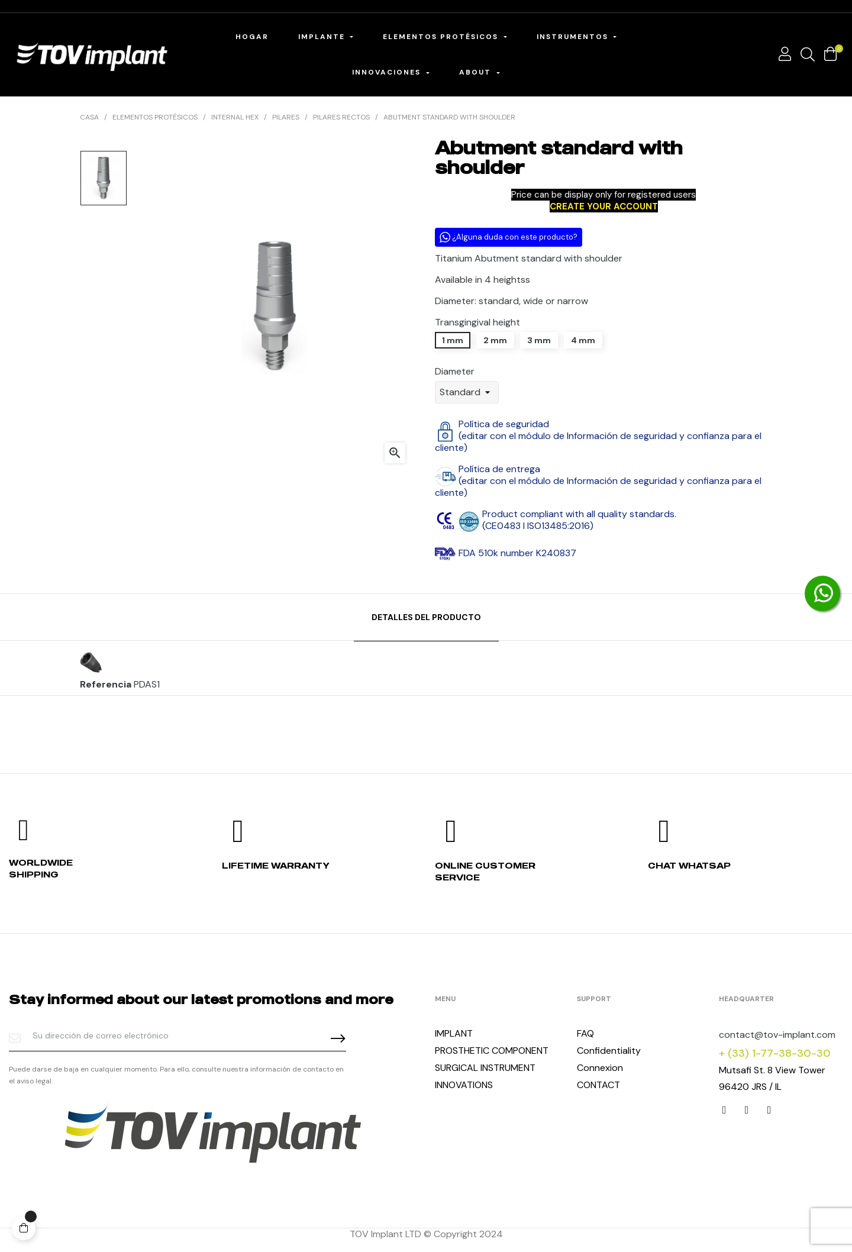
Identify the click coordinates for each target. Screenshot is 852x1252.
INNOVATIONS (464, 1085)
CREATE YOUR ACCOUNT (604, 206)
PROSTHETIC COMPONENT (491, 1050)
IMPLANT (454, 1033)
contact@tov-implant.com (777, 1034)
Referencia (105, 684)
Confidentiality (609, 1050)
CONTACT (598, 1085)
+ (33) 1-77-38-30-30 (775, 1053)
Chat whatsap (689, 865)
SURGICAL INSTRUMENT (485, 1067)
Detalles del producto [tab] (426, 617)
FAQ (585, 1033)
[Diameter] (467, 392)
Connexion (600, 1067)
